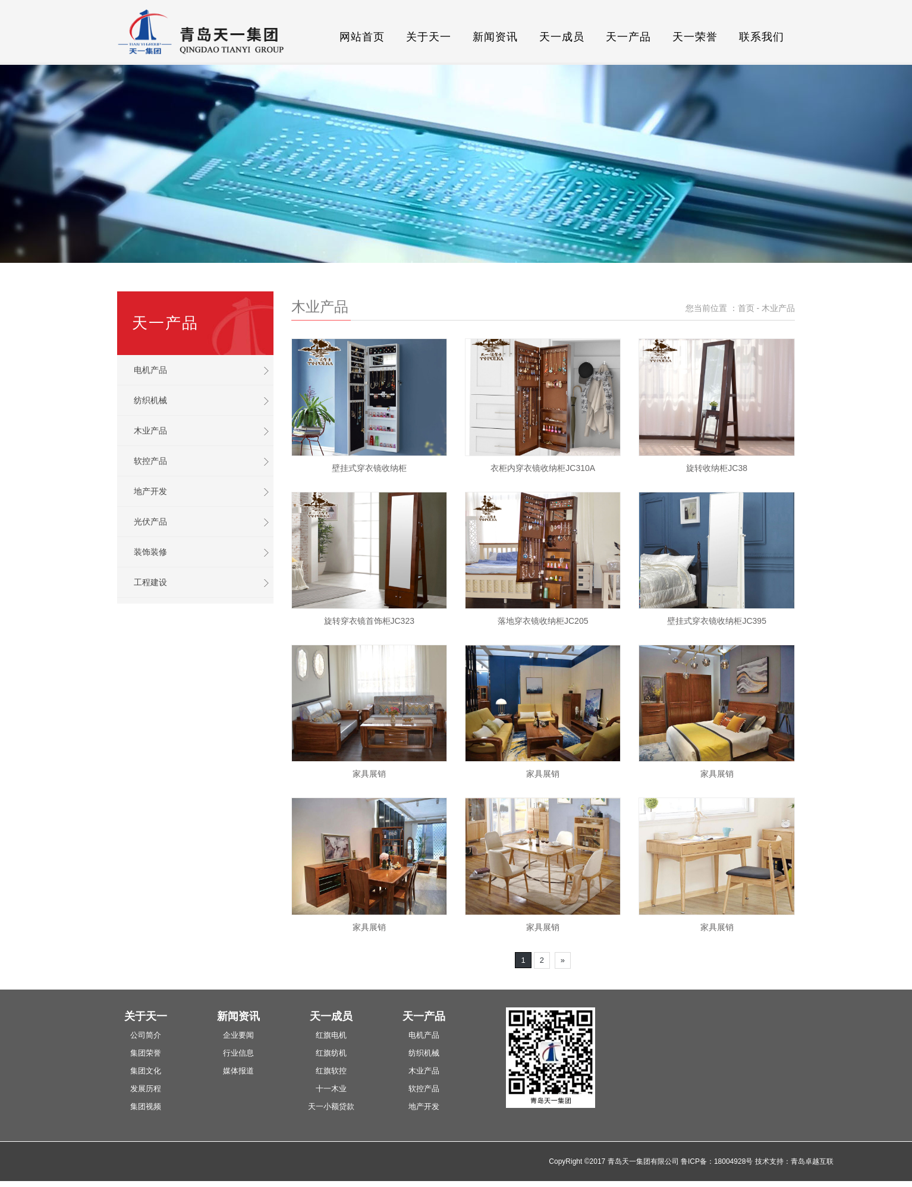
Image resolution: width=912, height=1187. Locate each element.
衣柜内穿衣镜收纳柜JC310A (542, 468)
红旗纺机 (331, 1052)
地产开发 (150, 491)
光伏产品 (150, 521)
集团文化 (145, 1070)
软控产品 (150, 461)
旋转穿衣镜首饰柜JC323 (369, 621)
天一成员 (561, 37)
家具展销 (369, 773)
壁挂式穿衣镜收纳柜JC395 (716, 621)
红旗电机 (331, 1035)
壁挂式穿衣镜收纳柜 (369, 468)
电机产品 (150, 370)
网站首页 (362, 37)
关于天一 (428, 37)
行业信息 (238, 1052)
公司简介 (145, 1035)
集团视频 (145, 1106)
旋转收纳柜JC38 (716, 468)
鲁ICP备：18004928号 (717, 1161)
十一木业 (331, 1088)
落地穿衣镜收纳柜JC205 (543, 621)
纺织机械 (150, 400)
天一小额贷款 (331, 1106)
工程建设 (150, 582)
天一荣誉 (695, 37)
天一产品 (628, 37)
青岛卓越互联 (812, 1161)
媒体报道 (238, 1070)
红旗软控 (331, 1070)
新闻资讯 (495, 37)
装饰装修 (150, 552)
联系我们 (761, 37)
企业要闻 (238, 1035)
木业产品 (150, 430)
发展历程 (145, 1088)
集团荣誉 (145, 1052)
